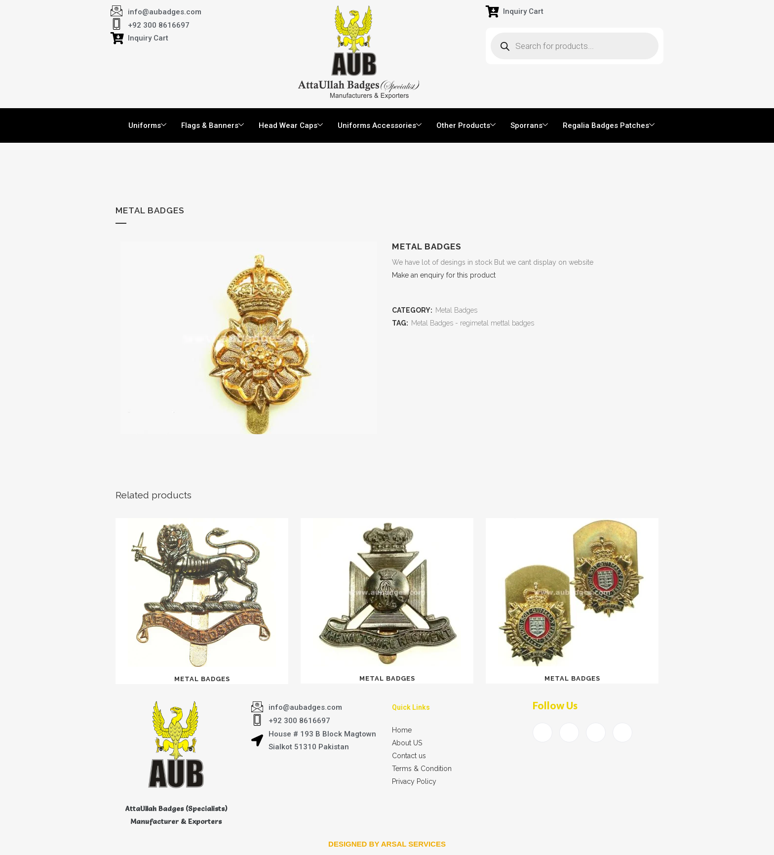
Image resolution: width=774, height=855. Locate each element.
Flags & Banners (212, 125)
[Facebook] (542, 732)
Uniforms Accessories (380, 125)
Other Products (466, 125)
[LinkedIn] (596, 732)
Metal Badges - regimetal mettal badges (472, 323)
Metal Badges (456, 310)
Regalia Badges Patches (609, 125)
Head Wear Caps (291, 125)
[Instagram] (622, 732)
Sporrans (529, 125)
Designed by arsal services (387, 844)
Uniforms (147, 125)
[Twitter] (569, 732)
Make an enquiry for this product (444, 275)
